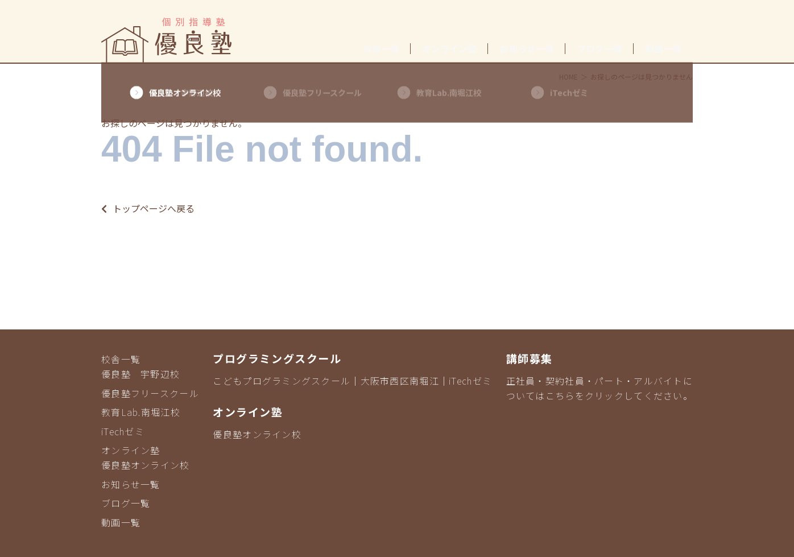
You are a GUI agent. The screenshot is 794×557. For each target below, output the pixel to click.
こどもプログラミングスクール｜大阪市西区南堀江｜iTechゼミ (352, 380)
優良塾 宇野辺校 (140, 374)
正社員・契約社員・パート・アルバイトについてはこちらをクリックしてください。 (599, 388)
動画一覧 (663, 48)
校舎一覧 (381, 48)
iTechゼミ (122, 431)
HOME (568, 76)
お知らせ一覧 (526, 48)
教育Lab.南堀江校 (140, 412)
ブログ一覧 (599, 48)
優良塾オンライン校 (145, 465)
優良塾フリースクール (150, 393)
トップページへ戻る (148, 208)
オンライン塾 (449, 48)
